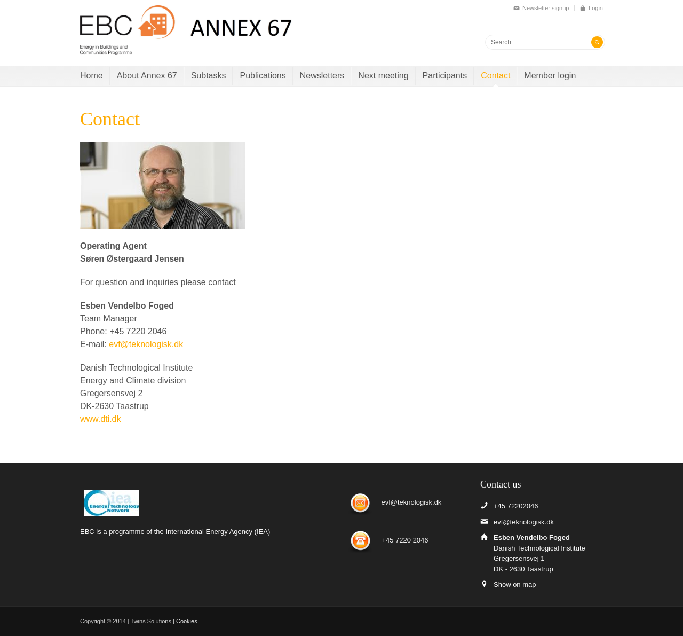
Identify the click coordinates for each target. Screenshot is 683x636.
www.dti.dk (100, 418)
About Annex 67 (147, 75)
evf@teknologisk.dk (146, 344)
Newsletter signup (545, 8)
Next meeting (383, 75)
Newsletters (322, 75)
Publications (262, 75)
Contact (495, 75)
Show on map (515, 584)
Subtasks (208, 75)
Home (91, 75)
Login (596, 8)
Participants (445, 75)
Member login (550, 75)
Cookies (186, 621)
